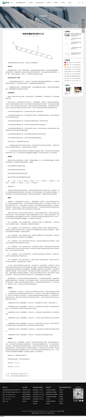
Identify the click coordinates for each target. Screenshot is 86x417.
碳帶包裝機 (35, 401)
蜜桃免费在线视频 (39, 2)
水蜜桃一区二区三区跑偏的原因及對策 (73, 78)
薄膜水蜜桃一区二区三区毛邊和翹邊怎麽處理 (74, 62)
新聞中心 (70, 2)
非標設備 (35, 403)
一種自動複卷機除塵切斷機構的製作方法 (19, 375)
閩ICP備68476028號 (50, 413)
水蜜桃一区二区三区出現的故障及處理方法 (74, 73)
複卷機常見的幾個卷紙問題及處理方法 (73, 76)
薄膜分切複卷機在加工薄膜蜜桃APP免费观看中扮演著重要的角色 (76, 34)
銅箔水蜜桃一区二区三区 (38, 396)
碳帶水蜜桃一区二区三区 (38, 389)
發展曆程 (61, 396)
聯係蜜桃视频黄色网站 (15, 8)
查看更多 (48, 403)
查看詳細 (24, 401)
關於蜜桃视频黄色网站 (20, 2)
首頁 (12, 2)
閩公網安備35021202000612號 (39, 413)
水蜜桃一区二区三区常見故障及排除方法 (73, 64)
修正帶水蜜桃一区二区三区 (38, 394)
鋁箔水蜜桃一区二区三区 (38, 399)
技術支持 (61, 401)
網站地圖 (2, 416)
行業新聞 (50, 18)
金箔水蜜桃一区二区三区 (38, 392)
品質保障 (49, 2)
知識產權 (61, 403)
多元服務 (61, 399)
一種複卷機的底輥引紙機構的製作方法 (19, 373)
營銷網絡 (56, 2)
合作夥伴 (63, 2)
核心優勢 (31, 2)
